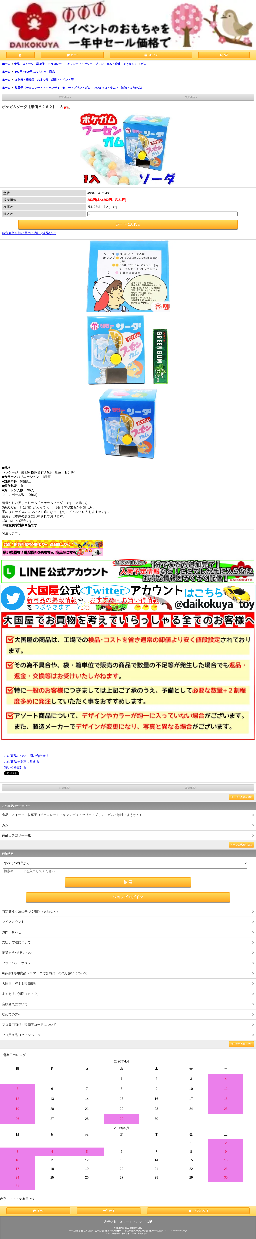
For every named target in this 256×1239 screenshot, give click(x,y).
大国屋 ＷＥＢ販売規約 (19, 983)
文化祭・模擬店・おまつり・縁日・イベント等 (44, 79)
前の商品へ (65, 97)
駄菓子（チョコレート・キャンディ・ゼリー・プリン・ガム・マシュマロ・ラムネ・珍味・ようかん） (79, 87)
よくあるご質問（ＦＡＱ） (21, 993)
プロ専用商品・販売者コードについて (29, 1024)
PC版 (148, 1222)
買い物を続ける (15, 767)
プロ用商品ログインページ (21, 1035)
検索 (224, 55)
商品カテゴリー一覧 (16, 835)
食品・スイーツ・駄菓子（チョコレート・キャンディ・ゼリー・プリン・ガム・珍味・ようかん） (75, 63)
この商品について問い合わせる (26, 755)
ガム (143, 63)
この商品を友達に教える (21, 761)
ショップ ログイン (128, 897)
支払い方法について (16, 942)
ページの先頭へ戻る (241, 797)
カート (72, 55)
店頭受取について (15, 1004)
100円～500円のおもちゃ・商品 (35, 71)
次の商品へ (191, 97)
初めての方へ (11, 1014)
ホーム (6, 63)
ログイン (151, 55)
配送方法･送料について (19, 952)
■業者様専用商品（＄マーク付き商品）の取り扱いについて (44, 973)
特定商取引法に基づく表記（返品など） (31, 911)
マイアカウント (13, 921)
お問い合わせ (11, 932)
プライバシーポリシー (18, 963)
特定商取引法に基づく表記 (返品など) (29, 233)
